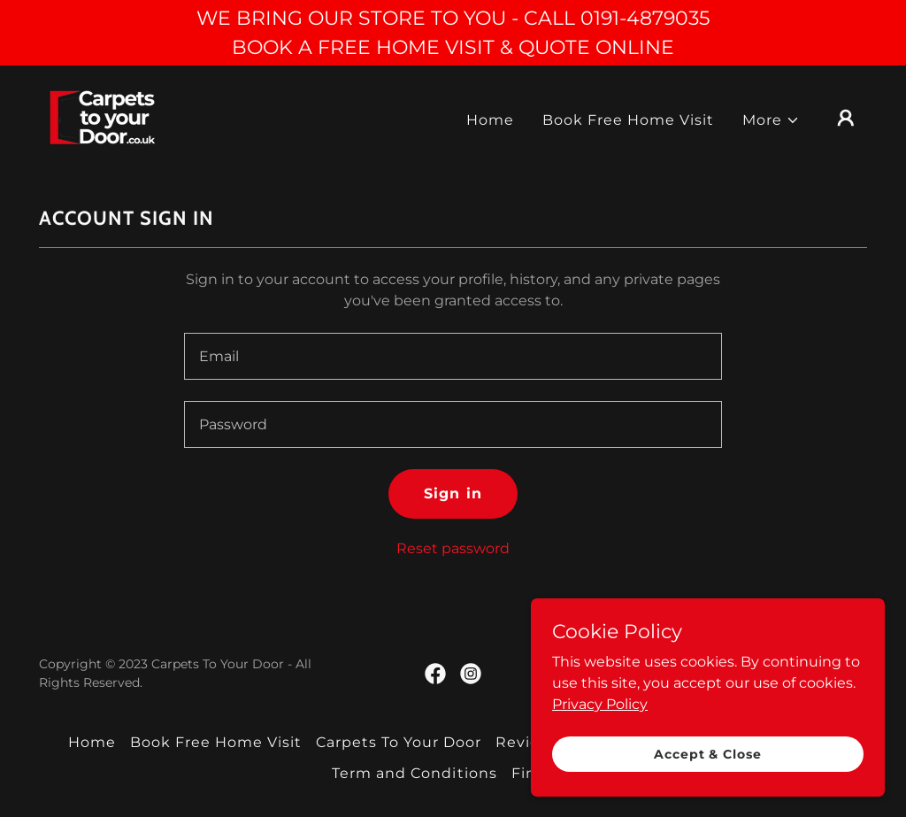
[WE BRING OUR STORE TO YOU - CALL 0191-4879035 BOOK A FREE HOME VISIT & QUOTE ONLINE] (453, 33)
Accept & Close (707, 753)
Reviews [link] (528, 742)
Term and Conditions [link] (414, 773)
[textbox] (453, 356)
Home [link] (490, 120)
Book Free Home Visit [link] (628, 120)
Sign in (452, 493)
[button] (771, 120)
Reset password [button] (453, 548)
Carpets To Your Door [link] (398, 742)
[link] (103, 116)
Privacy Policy (600, 703)
